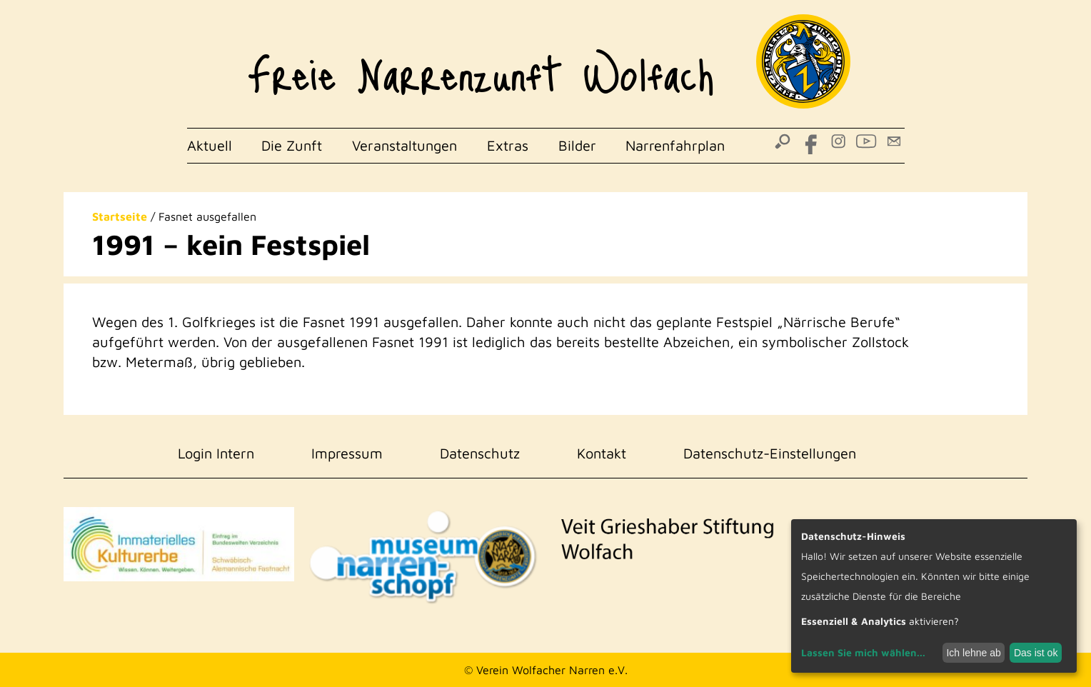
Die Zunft (291, 145)
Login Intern (216, 453)
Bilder (577, 145)
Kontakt (601, 453)
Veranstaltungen (404, 145)
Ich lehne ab (973, 652)
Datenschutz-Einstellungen (769, 453)
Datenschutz (480, 453)
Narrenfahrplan (675, 145)
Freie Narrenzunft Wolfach (481, 64)
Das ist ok (1035, 652)
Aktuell (209, 145)
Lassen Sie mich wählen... (863, 652)
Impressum (347, 453)
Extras (507, 145)
